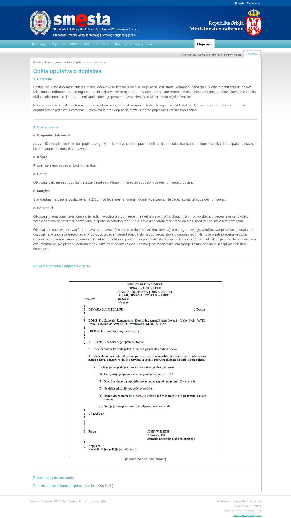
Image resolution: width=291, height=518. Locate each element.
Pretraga (39, 44)
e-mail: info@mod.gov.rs (247, 515)
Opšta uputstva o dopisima (90, 62)
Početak (38, 62)
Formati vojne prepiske (133, 44)
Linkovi (103, 44)
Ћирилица (253, 3)
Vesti (88, 44)
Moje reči (204, 44)
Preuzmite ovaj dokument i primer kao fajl (64, 486)
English (239, 3)
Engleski (252, 54)
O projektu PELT (65, 44)
